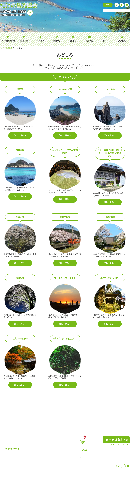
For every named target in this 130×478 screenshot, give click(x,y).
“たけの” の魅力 (8, 41)
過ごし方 (24, 41)
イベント (56, 444)
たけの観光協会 (19, 5)
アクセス (122, 41)
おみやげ (89, 41)
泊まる (73, 41)
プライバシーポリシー (61, 453)
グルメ (106, 41)
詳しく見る (19, 135)
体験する (57, 41)
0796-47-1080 (14, 11)
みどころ (40, 41)
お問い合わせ (14, 449)
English (108, 5)
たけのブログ (58, 449)
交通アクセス (58, 440)
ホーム (34, 436)
